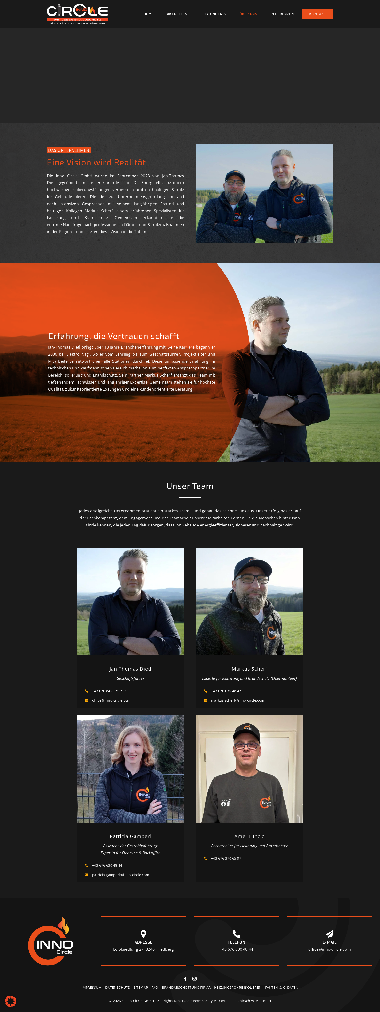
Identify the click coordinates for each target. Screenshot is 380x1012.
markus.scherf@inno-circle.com (237, 700)
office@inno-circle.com (111, 700)
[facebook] (185, 979)
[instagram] (194, 979)
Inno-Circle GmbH (139, 1000)
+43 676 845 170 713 (109, 691)
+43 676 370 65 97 (226, 858)
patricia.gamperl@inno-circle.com (120, 874)
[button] (10, 1001)
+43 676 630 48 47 (226, 691)
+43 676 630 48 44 (107, 865)
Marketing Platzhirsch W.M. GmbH (242, 1000)
